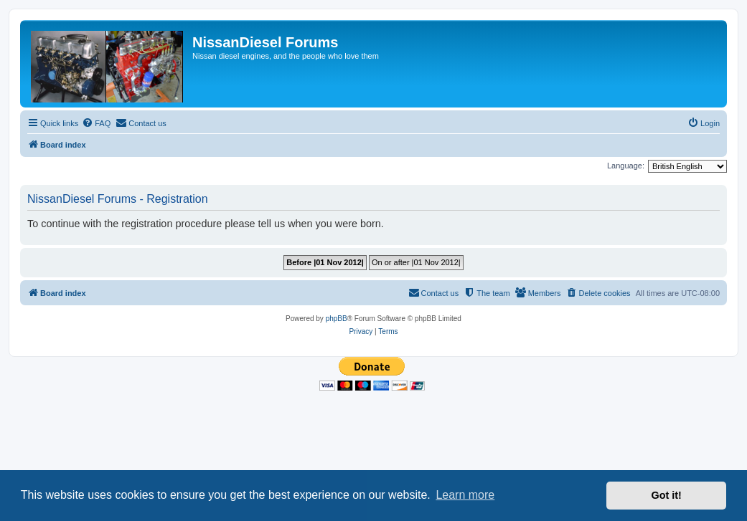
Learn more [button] (465, 495)
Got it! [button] (667, 495)
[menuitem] (96, 123)
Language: (625, 165)
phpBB (336, 318)
